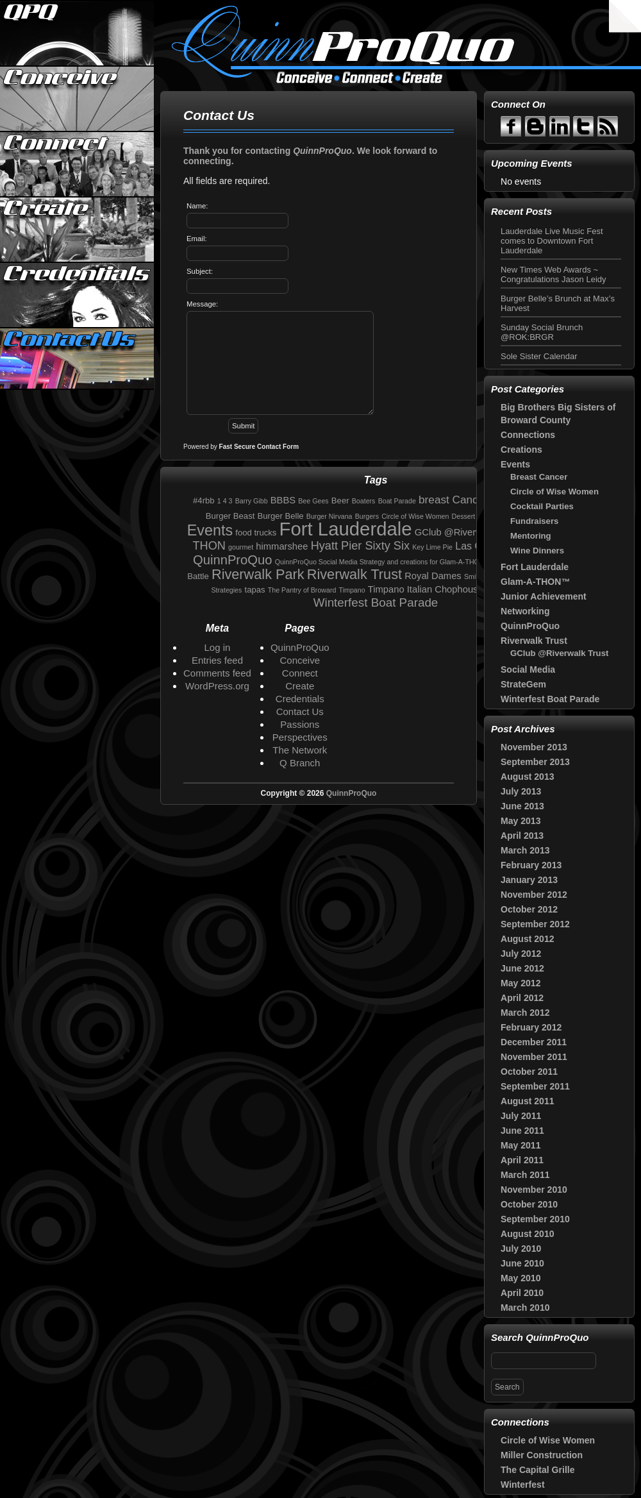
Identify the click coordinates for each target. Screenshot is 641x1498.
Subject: (200, 271)
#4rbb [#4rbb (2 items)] (204, 500)
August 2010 (527, 1234)
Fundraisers (534, 521)
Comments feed (217, 673)
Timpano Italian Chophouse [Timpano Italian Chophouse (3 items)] (425, 589)
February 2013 (531, 865)
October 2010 (529, 1204)
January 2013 (529, 880)
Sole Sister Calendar (539, 356)
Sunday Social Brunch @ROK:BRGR (542, 332)
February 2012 (531, 1027)
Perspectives (300, 737)
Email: (197, 238)
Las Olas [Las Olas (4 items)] (475, 545)
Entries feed (217, 660)
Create (77, 230)
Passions (299, 724)
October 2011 (529, 1071)
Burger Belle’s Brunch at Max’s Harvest (558, 303)
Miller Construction (542, 1455)
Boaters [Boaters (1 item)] (364, 501)
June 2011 (522, 1130)
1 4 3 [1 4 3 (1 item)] (225, 501)
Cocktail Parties (542, 506)
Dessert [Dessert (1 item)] (464, 516)
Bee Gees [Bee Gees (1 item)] (313, 501)
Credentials (77, 295)
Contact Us (77, 360)
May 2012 (520, 983)
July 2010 (521, 1248)
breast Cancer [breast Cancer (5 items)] (453, 499)
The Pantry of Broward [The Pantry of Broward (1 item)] (302, 590)
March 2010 (525, 1307)
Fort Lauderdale (535, 567)
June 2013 (522, 806)
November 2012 (534, 894)
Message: (202, 304)
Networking (525, 611)
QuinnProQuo (77, 33)
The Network (299, 750)
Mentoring (530, 536)
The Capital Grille (538, 1470)
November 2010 (534, 1189)
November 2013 (534, 747)
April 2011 (522, 1160)
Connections (528, 435)
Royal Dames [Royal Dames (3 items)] (433, 576)
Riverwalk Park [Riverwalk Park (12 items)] (258, 574)
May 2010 (520, 1278)
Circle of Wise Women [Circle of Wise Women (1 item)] (415, 516)
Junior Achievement (544, 596)
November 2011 (534, 1057)
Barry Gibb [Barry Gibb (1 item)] (251, 501)
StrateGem (523, 684)
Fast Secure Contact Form (259, 446)
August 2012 (527, 939)
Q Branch (299, 762)
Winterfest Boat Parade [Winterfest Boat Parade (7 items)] (375, 602)
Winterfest (523, 1484)
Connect (77, 164)
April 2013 (522, 835)
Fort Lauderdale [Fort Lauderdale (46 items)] (345, 528)
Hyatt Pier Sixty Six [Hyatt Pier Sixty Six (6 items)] (360, 545)
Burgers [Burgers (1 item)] (367, 516)
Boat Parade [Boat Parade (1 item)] (397, 501)
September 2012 (535, 924)
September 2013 (535, 762)
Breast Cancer (538, 477)
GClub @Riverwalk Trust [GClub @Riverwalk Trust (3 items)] (467, 532)
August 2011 (527, 1101)
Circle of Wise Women (554, 491)
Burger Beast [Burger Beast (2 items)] (230, 516)
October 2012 (529, 909)
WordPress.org (217, 685)
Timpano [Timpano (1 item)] (352, 590)
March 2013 (525, 850)
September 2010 (535, 1219)
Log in (217, 647)
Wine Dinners (537, 550)
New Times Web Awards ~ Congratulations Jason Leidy (553, 274)
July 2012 (521, 953)
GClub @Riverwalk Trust (559, 653)
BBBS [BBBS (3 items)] (283, 500)
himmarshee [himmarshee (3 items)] (282, 546)
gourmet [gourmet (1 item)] (240, 547)
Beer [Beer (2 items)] (340, 500)
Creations (521, 449)
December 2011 (534, 1042)
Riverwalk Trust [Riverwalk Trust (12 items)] (354, 574)
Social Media (528, 669)
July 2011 (521, 1116)
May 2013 (520, 821)
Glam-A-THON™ (535, 581)
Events (515, 464)
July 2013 (521, 791)
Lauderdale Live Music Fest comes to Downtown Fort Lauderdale (552, 240)
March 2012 (525, 1012)
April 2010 (522, 1293)
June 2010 (522, 1263)
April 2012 (522, 998)
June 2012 (522, 968)
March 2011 (525, 1175)
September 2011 (535, 1086)
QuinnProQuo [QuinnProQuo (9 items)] (232, 560)
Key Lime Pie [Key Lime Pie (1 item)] (432, 547)
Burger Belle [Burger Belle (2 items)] (281, 516)
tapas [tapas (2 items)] (255, 589)
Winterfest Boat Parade (550, 699)
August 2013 (527, 776)
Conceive (77, 99)
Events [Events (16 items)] (210, 530)
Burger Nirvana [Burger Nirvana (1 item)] (329, 516)
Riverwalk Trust (534, 640)
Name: (197, 206)
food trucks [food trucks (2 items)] (255, 532)
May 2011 (520, 1145)
